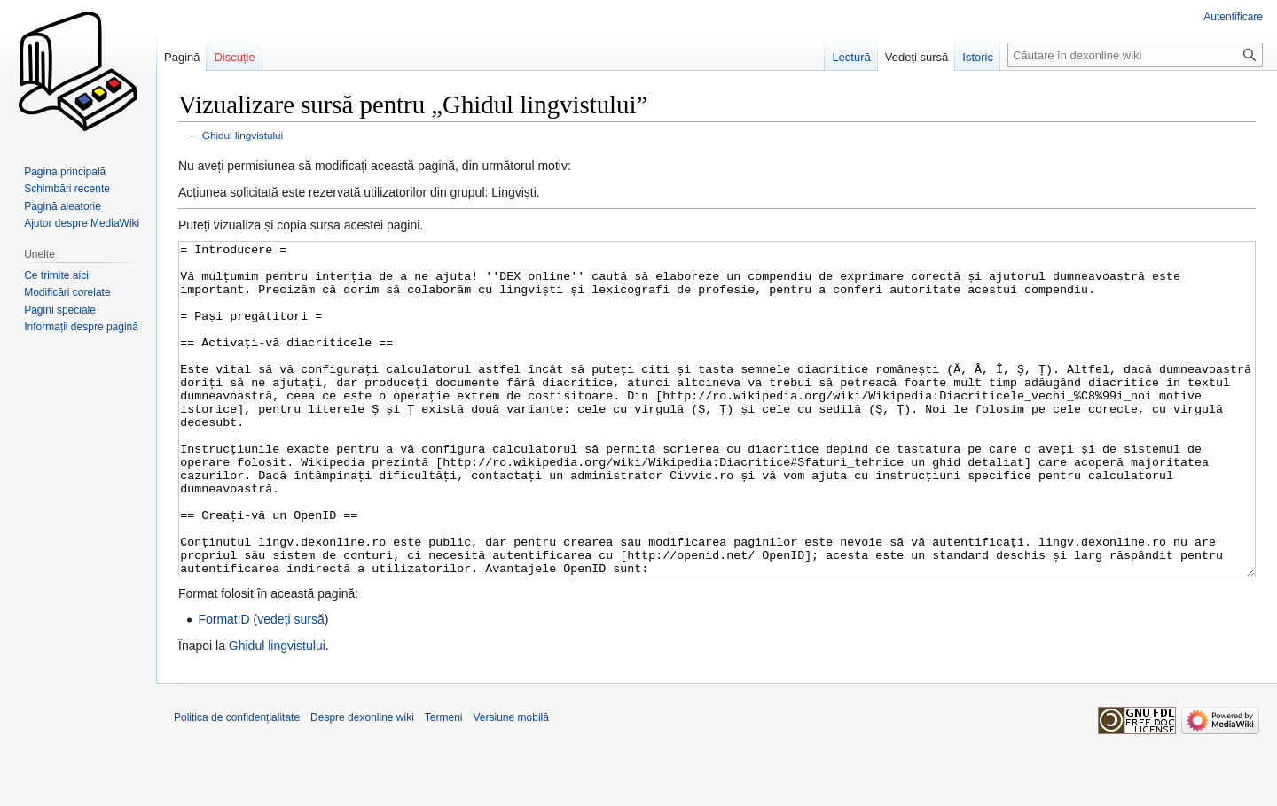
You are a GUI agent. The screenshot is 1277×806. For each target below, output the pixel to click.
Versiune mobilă (511, 784)
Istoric (977, 57)
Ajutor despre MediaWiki (81, 223)
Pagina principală (65, 172)
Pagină (182, 57)
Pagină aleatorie (62, 206)
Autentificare (1233, 17)
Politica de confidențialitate (237, 784)
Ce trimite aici (56, 275)
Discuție (234, 57)
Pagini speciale (60, 310)
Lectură (851, 57)
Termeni (444, 784)
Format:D (223, 685)
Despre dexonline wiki (362, 784)
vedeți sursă (290, 685)
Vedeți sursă (917, 57)
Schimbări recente (67, 188)
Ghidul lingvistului (242, 135)
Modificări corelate (67, 292)
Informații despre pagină (81, 327)
